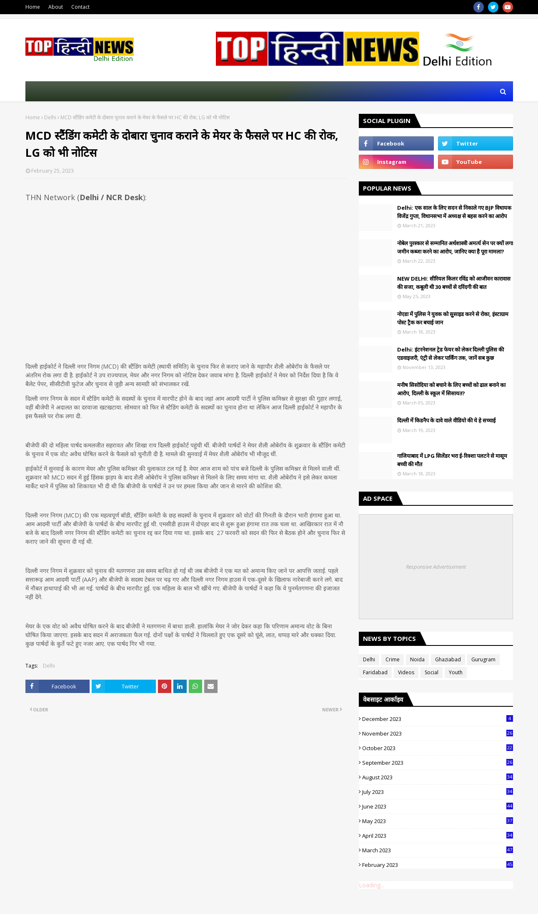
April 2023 (437, 835)
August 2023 (437, 777)
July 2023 (437, 792)
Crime (392, 659)
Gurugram (483, 659)
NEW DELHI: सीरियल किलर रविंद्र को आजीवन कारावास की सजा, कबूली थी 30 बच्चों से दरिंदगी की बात (453, 283)
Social (431, 672)
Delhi (50, 117)
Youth (456, 672)
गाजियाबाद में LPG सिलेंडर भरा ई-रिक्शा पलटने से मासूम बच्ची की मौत (452, 460)
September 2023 (437, 762)
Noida (417, 659)
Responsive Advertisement (436, 566)
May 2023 (437, 821)
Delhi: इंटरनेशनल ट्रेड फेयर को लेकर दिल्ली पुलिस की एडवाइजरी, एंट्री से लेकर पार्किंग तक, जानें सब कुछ (450, 354)
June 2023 (437, 806)
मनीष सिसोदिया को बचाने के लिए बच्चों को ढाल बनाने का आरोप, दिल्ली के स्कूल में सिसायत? (451, 389)
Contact (80, 6)
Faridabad (375, 672)
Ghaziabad (448, 659)
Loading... (371, 885)
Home (32, 6)
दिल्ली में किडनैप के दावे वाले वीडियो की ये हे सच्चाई (446, 420)
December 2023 (437, 719)
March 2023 (437, 850)
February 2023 (437, 865)
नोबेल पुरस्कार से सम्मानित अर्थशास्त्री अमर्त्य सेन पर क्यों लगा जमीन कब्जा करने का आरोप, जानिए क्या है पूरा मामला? (455, 247)
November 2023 (437, 733)
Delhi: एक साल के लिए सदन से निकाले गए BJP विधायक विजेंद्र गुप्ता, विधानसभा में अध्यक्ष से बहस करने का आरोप (454, 212)
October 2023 (437, 748)
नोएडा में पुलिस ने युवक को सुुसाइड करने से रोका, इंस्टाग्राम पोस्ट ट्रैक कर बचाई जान (452, 318)
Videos (406, 672)
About (55, 6)
